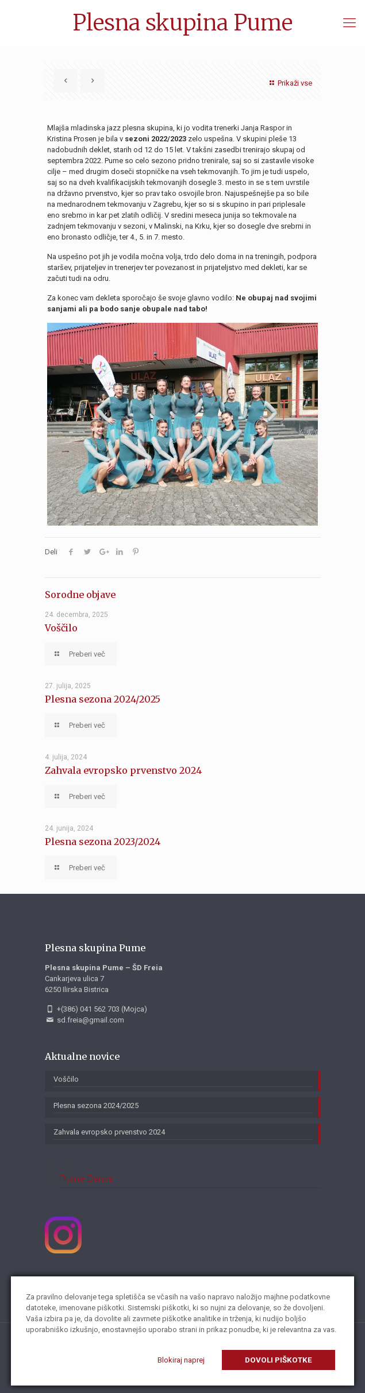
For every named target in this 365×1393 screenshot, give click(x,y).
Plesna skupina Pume (182, 22)
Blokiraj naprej (181, 1360)
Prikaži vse (289, 83)
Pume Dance (86, 1179)
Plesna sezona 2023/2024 (102, 841)
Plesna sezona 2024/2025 (102, 699)
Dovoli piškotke (278, 1360)
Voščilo (61, 628)
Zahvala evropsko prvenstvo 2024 (123, 770)
